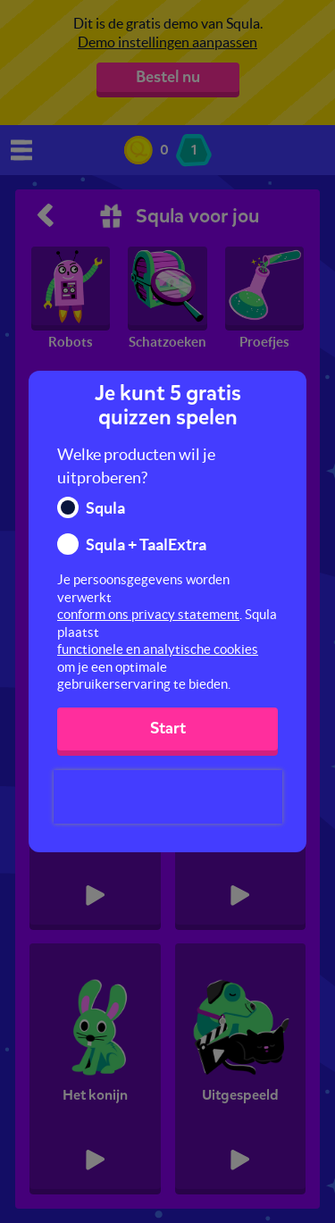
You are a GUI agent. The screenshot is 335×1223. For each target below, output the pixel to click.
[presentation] (168, 797)
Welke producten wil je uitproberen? (136, 466)
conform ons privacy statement (148, 614)
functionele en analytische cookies (157, 649)
